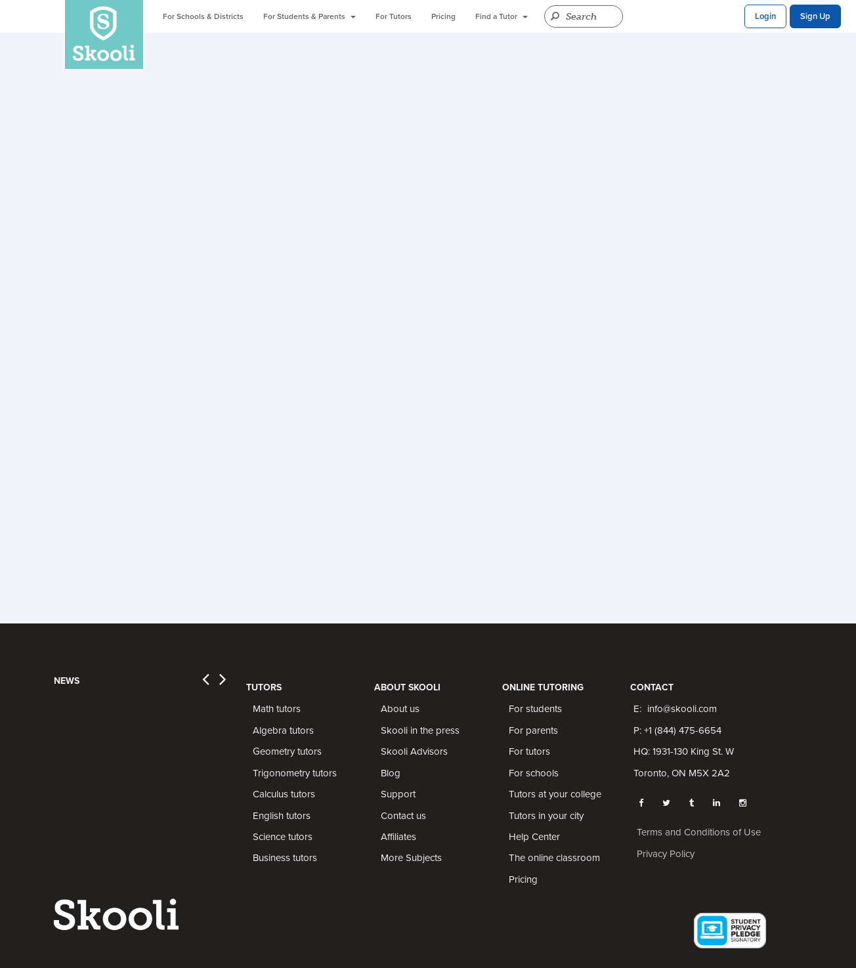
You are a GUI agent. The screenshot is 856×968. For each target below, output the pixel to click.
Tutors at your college (555, 794)
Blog (390, 773)
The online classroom (554, 858)
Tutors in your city (546, 816)
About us (400, 709)
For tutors (529, 751)
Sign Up (815, 16)
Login (765, 16)
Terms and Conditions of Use (699, 832)
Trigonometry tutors (295, 773)
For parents (533, 730)
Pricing (443, 16)
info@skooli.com (682, 709)
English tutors (281, 816)
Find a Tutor (501, 16)
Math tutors (277, 709)
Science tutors (282, 837)
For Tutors (393, 16)
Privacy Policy (666, 854)
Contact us (403, 816)
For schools (534, 773)
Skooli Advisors (414, 751)
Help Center (534, 837)
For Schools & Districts (203, 16)
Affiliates (398, 837)
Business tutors (285, 858)
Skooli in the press (420, 730)
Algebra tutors (283, 730)
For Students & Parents (309, 16)
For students (535, 709)
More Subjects (411, 858)
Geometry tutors (287, 751)
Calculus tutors (284, 794)
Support (398, 794)
